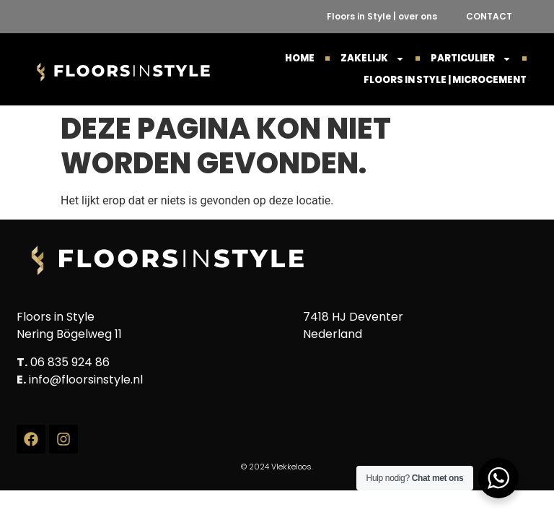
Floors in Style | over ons (382, 16)
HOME (300, 58)
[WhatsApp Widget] (498, 478)
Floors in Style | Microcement (445, 80)
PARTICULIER (471, 58)
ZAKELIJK (372, 58)
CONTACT (489, 16)
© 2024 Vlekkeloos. (277, 466)
